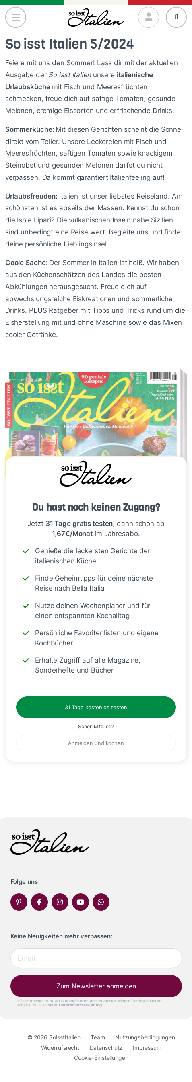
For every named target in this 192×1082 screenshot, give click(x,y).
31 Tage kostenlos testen (96, 707)
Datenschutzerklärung (80, 1004)
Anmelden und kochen (96, 743)
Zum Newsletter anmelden (96, 986)
